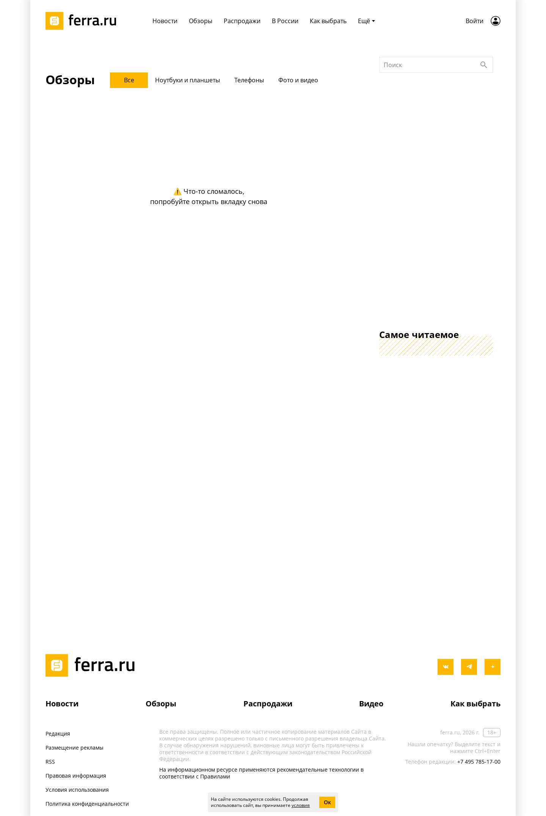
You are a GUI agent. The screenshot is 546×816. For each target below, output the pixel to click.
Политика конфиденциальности (87, 803)
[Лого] (83, 20)
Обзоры (161, 703)
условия (301, 805)
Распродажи (267, 703)
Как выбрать (475, 703)
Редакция (58, 733)
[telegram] (469, 667)
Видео (371, 703)
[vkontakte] (445, 667)
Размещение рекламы (75, 747)
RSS (50, 761)
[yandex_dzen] (492, 667)
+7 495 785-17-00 (478, 761)
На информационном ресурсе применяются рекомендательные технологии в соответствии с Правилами (261, 773)
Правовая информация (76, 775)
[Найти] (483, 167)
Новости (62, 703)
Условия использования (77, 789)
